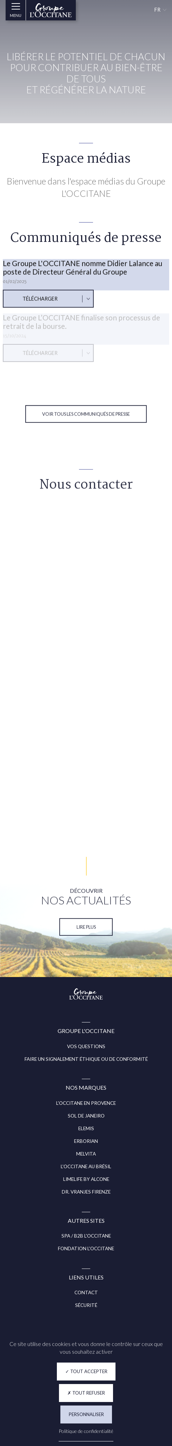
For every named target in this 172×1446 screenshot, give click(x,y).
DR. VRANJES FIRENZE (86, 1192)
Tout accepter (86, 1371)
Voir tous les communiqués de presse (86, 421)
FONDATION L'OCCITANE (86, 1248)
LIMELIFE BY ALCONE (86, 1179)
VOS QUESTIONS (86, 1046)
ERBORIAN (86, 1141)
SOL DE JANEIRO (86, 1116)
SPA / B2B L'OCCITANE (86, 1236)
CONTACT (86, 1292)
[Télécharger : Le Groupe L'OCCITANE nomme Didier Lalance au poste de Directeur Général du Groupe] (48, 306)
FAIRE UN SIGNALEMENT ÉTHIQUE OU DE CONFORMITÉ (86, 1059)
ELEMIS (86, 1128)
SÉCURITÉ (86, 1305)
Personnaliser (86, 1414)
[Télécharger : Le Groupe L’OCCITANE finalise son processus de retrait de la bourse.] (48, 358)
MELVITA (86, 1154)
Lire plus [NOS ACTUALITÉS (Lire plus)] (86, 934)
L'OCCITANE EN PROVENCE (86, 1103)
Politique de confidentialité (86, 1431)
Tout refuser (86, 1393)
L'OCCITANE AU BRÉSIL (86, 1166)
